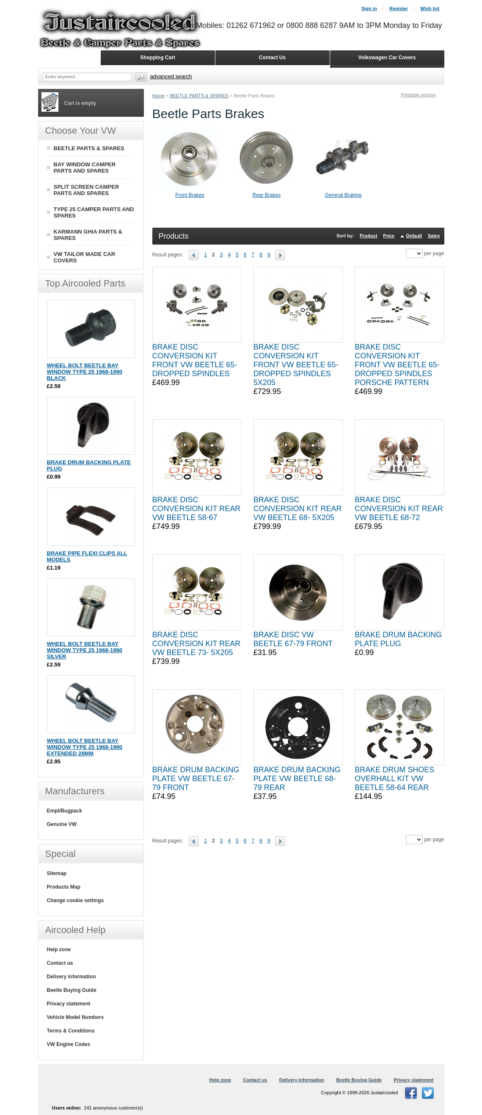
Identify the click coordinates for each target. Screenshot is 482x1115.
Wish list (429, 8)
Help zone (59, 950)
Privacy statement (69, 1004)
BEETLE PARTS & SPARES (199, 95)
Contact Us (272, 58)
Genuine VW (62, 824)
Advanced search (171, 76)
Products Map (63, 887)
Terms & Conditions (71, 1031)
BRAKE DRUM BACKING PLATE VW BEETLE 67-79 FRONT (196, 778)
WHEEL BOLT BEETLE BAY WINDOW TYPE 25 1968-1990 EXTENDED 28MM (84, 747)
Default (414, 235)
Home (158, 95)
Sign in (369, 8)
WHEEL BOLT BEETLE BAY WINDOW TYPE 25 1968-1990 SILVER (84, 650)
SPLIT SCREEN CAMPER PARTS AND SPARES (86, 190)
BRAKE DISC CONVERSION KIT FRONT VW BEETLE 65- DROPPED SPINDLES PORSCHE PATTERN (397, 365)
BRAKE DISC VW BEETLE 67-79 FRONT (293, 639)
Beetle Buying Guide (71, 990)
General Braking (343, 195)
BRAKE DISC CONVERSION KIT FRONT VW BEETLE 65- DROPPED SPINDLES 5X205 (296, 365)
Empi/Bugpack (64, 811)
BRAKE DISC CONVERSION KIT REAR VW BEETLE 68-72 (399, 509)
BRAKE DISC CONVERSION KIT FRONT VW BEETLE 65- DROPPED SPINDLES (194, 360)
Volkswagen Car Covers (387, 58)
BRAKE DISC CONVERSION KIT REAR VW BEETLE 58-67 (196, 509)
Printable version (418, 94)
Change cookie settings (75, 900)
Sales (434, 235)
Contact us (60, 963)
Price (388, 235)
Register (398, 8)
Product (368, 235)
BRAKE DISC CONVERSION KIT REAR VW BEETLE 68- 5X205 (297, 509)
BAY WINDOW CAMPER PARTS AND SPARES (85, 167)
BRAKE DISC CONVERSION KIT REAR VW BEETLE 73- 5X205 (196, 643)
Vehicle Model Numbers (75, 1017)
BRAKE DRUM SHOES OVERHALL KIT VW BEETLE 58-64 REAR (394, 778)
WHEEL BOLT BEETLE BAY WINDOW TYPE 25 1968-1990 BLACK (84, 371)
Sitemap (57, 873)
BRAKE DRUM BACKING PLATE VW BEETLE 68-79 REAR (297, 778)
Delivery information (71, 977)
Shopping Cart (157, 58)
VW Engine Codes (69, 1044)
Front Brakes (189, 195)
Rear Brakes (266, 195)
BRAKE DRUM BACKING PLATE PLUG (398, 639)
